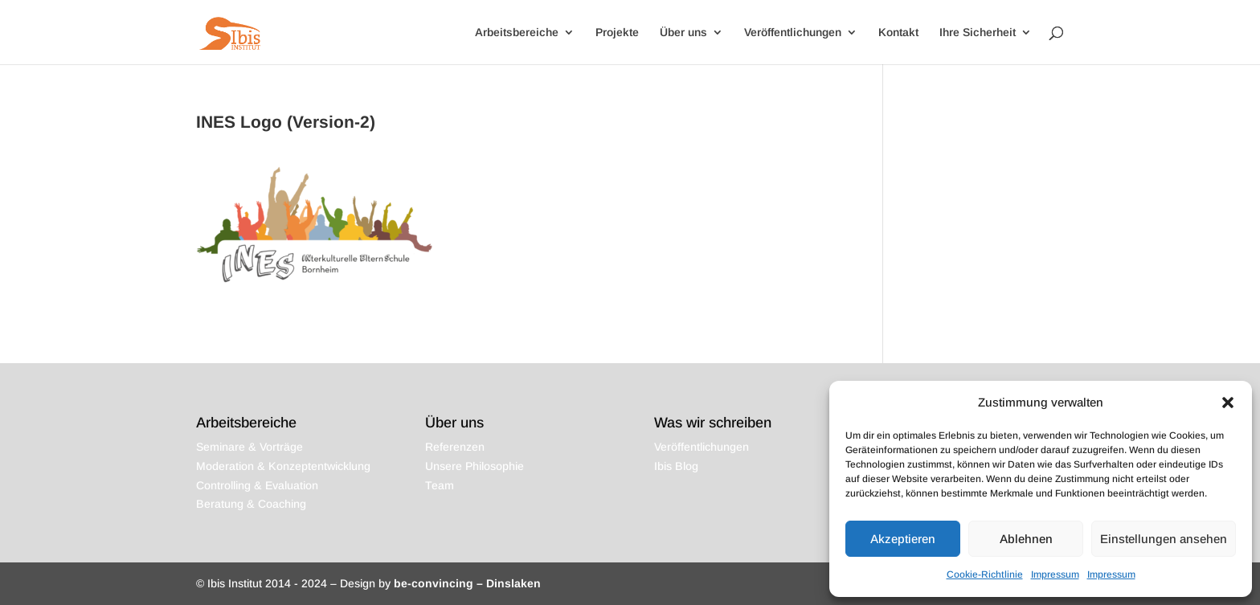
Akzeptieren (902, 539)
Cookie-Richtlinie (985, 574)
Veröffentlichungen (792, 33)
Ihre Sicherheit (977, 33)
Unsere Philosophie (474, 466)
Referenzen (455, 446)
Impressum (1055, 574)
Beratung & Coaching (251, 503)
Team (439, 485)
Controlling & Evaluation (257, 485)
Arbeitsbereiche (516, 33)
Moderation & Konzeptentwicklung (283, 466)
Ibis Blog (676, 466)
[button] (1228, 402)
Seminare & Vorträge (249, 446)
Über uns (683, 33)
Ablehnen (1026, 539)
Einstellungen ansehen (1163, 539)
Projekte (617, 33)
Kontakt (898, 33)
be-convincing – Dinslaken (467, 583)
